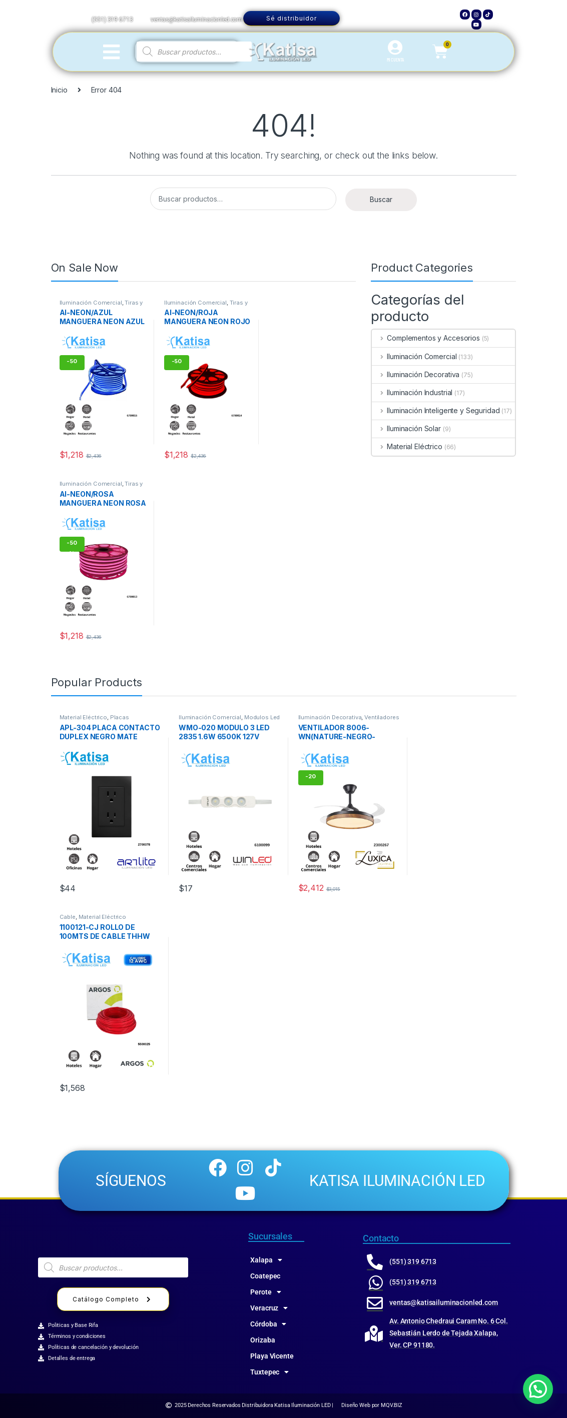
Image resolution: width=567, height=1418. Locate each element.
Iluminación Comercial (91, 302)
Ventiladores (381, 717)
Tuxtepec (269, 1372)
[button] (538, 1389)
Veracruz (269, 1308)
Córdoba (268, 1324)
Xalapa (266, 1260)
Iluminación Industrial (412, 392)
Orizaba (262, 1340)
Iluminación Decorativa (415, 374)
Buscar (381, 199)
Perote (265, 1292)
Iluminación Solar (406, 428)
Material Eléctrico (407, 446)
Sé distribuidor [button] (291, 18)
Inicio (59, 90)
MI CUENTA (395, 60)
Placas (119, 717)
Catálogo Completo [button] (113, 1299)
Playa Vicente (271, 1356)
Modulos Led (262, 717)
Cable (68, 916)
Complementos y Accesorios (425, 338)
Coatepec (265, 1276)
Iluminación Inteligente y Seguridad (435, 410)
